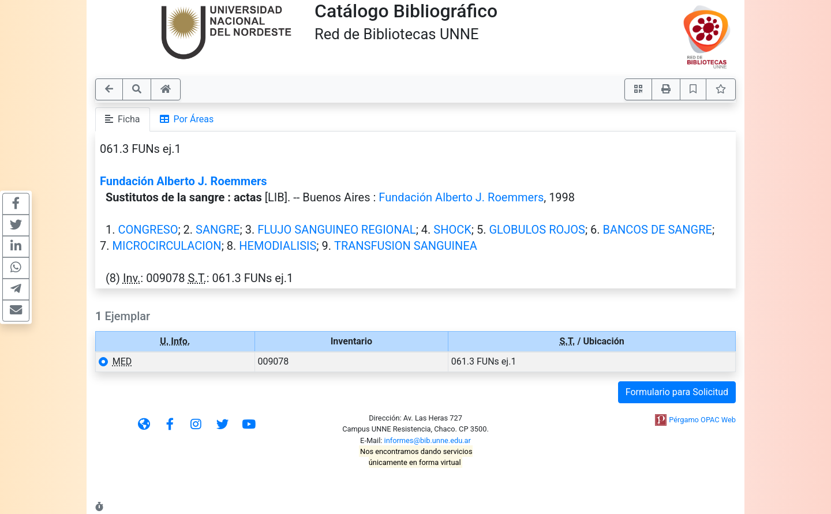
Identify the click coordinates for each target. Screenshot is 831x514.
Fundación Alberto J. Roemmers (183, 181)
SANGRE (218, 230)
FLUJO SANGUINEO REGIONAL (336, 230)
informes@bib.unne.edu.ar (427, 440)
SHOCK (452, 230)
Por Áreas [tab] (187, 119)
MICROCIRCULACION (166, 246)
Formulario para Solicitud (677, 392)
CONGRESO (148, 230)
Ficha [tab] (122, 119)
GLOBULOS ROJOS (537, 230)
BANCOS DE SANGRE (657, 230)
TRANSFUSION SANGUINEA (405, 246)
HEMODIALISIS (277, 246)
